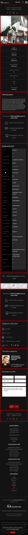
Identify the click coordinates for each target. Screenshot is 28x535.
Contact (14, 483)
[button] (26, 17)
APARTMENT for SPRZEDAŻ (14, 447)
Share (6, 345)
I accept (13, 532)
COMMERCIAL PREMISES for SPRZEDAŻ (14, 449)
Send (14, 407)
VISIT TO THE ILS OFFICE (14, 122)
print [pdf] (6, 329)
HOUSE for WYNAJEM (14, 467)
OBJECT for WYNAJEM (14, 469)
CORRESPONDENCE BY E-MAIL (14, 129)
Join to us (14, 485)
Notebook (14, 490)
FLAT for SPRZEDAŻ (14, 451)
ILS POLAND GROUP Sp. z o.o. (19, 500)
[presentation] (14, 401)
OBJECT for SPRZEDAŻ (14, 454)
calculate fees (7, 337)
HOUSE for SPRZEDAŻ (14, 452)
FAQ (14, 487)
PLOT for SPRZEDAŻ (14, 456)
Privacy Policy (23, 510)
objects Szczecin (14, 524)
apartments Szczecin (20, 522)
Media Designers (18, 515)
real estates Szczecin (12, 522)
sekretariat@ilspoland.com (17, 364)
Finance (14, 482)
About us (14, 480)
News (14, 477)
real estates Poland (4, 522)
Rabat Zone (14, 488)
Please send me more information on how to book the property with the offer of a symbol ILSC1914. (14, 392)
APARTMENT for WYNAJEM (14, 462)
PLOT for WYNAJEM (14, 470)
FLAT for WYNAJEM (14, 465)
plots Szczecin (20, 524)
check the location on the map (11, 341)
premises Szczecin (7, 524)
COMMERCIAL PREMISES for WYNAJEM (14, 464)
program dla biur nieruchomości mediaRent (14, 514)
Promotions (14, 478)
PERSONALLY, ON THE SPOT (14, 136)
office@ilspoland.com (14, 435)
